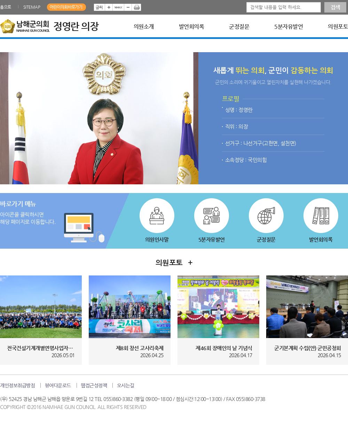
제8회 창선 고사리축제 (140, 348)
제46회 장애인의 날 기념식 (224, 348)
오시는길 (125, 385)
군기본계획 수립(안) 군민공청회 (307, 348)
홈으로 (5, 7)
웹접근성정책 (94, 385)
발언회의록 (191, 27)
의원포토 (338, 27)
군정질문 (239, 27)
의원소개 (144, 27)
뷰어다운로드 (58, 385)
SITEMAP (31, 7)
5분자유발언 (288, 27)
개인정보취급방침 (17, 385)
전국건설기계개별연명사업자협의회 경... (41, 348)
